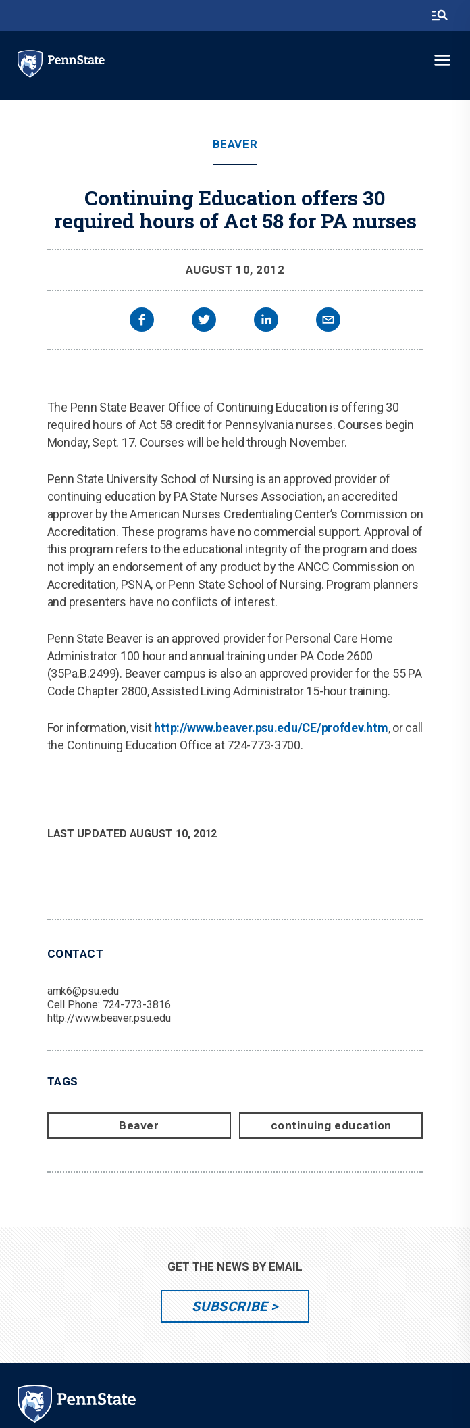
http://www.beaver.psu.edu (109, 1018)
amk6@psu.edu (83, 991)
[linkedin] (266, 321)
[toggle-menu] (442, 60)
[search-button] (439, 15)
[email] (328, 321)
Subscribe (229, 1306)
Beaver (235, 144)
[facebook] (142, 321)
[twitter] (204, 321)
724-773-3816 (137, 1004)
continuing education (331, 1125)
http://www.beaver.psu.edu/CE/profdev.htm (270, 727)
